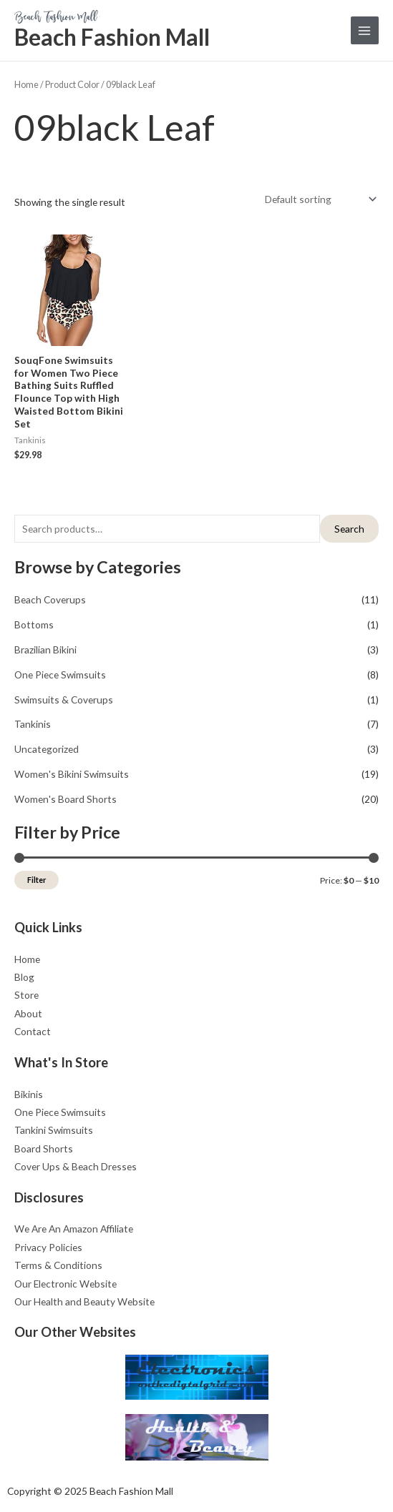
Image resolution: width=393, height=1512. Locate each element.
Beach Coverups (50, 599)
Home (26, 84)
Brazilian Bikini (45, 649)
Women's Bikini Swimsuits (71, 774)
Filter (36, 879)
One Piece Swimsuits (60, 674)
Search (349, 529)
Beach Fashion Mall (112, 37)
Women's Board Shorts (65, 799)
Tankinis (32, 724)
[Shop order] (319, 199)
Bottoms (34, 624)
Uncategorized (46, 749)
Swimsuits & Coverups (63, 699)
